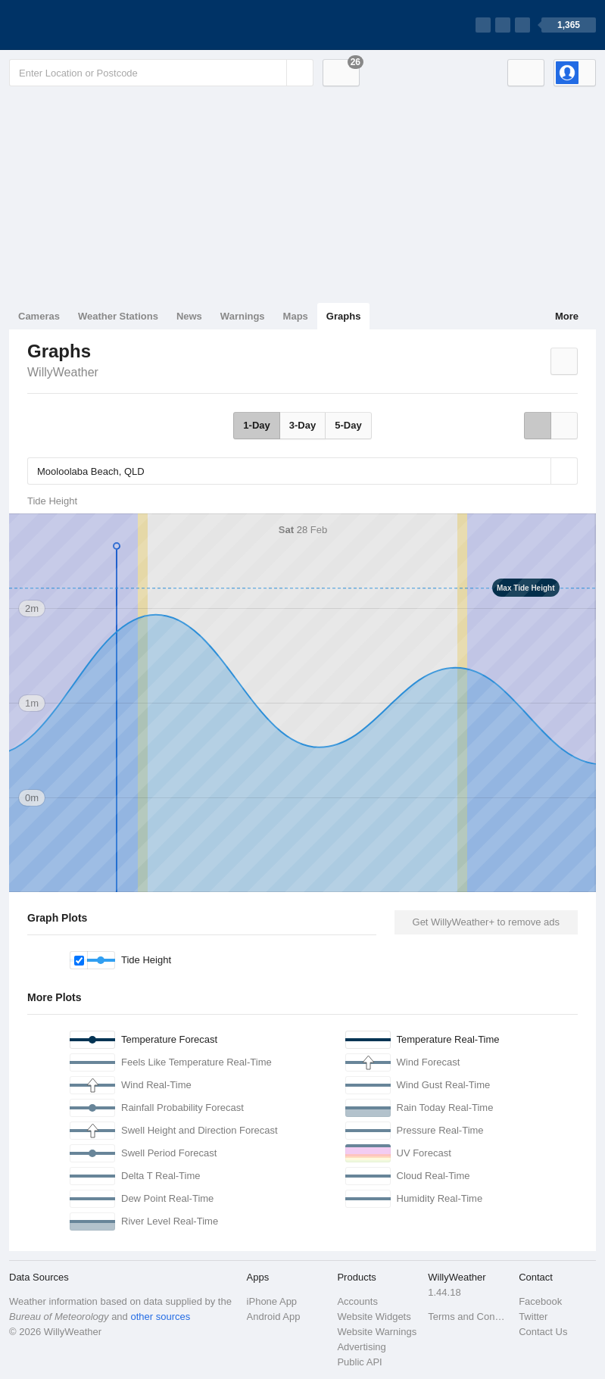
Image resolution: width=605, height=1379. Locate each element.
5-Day (348, 425)
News (189, 316)
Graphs (343, 316)
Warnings (242, 316)
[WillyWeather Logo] (80, 25)
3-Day (302, 425)
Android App (274, 1316)
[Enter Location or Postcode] (161, 72)
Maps (295, 316)
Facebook (540, 1301)
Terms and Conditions (469, 1316)
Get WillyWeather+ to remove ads (486, 922)
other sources (160, 1316)
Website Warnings (376, 1331)
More (566, 316)
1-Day (256, 425)
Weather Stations (118, 316)
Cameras (39, 316)
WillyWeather (62, 372)
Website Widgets (373, 1316)
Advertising (361, 1346)
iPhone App (272, 1301)
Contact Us (543, 1331)
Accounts (357, 1301)
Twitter (533, 1316)
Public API (359, 1362)
